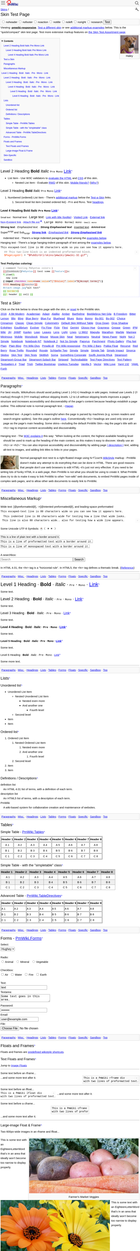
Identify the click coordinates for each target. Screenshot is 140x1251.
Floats (72, 376)
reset (73, 307)
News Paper (109, 335)
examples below (96, 236)
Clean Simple (34, 321)
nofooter (28, 22)
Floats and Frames (13, 141)
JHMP (17, 330)
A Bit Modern (16, 312)
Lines (73, 330)
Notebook (17, 339)
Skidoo (5, 353)
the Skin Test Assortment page (106, 32)
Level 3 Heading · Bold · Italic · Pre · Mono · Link (29, 82)
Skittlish (44, 353)
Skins (4, 9)
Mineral (24, 956)
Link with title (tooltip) (58, 215)
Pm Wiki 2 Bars (92, 344)
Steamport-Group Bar (14, 357)
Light (65, 330)
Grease (116, 325)
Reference (127, 564)
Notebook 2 (51, 339)
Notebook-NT (33, 339)
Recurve (125, 344)
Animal (9, 956)
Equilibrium (21, 325)
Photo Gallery (116, 339)
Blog (20, 316)
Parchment (98, 339)
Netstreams (82, 335)
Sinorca (130, 348)
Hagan (69, 404)
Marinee (131, 330)
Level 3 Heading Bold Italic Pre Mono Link (26, 50)
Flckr (57, 325)
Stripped (63, 357)
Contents (8, 41)
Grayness (103, 325)
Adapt (45, 312)
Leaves (46, 330)
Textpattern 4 (8, 362)
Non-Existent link (11, 220)
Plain (4, 344)
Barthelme (78, 312)
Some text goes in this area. (26, 993)
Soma (54, 353)
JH (9, 330)
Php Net (131, 339)
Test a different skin (49, 27)
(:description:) (115, 443)
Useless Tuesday (68, 362)
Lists (6, 100)
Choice (121, 316)
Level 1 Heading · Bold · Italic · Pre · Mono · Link (24, 73)
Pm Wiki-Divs (32, 344)
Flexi (65, 325)
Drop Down (102, 321)
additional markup (66, 196)
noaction (43, 22)
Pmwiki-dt (48, 344)
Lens (56, 330)
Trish (30, 362)
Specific (83, 376)
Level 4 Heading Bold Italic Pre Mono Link (28, 55)
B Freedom (120, 312)
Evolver (34, 325)
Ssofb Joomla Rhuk (100, 353)
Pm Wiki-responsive (68, 344)
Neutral (95, 335)
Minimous (6, 335)
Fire (31, 969)
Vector (98, 362)
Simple (84, 348)
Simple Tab (97, 348)
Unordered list (13, 105)
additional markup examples (87, 27)
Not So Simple (68, 339)
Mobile (19, 335)
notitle (57, 22)
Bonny (89, 316)
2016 (4, 312)
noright (82, 22)
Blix (13, 316)
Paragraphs (9, 64)
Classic (19, 321)
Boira (79, 316)
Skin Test (16, 353)
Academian (33, 312)
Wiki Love (110, 362)
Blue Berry (32, 316)
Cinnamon (7, 321)
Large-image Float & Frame (19, 150)
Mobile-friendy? (79, 182)
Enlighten (6, 325)
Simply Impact (115, 348)
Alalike (56, 312)
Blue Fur (46, 316)
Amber (66, 312)
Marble (120, 330)
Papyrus (85, 339)
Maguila (95, 330)
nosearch (96, 22)
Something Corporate (73, 353)
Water (18, 969)
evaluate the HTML (59, 177)
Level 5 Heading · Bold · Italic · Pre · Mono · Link (33, 91)
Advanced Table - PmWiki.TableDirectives (26, 132)
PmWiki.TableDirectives (44, 890)
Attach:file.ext (31, 220)
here (63, 417)
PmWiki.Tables (33, 826)
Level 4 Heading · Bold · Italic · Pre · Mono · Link (31, 87)
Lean (37, 330)
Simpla (74, 348)
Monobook (31, 335)
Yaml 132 (123, 362)
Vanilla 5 (86, 362)
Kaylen (27, 330)
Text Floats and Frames (17, 146)
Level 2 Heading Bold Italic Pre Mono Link (24, 45)
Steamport (121, 353)
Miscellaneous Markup (14, 68)
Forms (62, 376)
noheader (11, 22)
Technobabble (79, 357)
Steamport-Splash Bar (42, 357)
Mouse (44, 335)
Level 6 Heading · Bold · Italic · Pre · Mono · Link (35, 96)
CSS (80, 177)
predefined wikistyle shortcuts (46, 1047)
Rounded (31, 348)
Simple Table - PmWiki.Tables (20, 123)
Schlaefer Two (58, 348)
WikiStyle (108, 456)
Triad (22, 362)
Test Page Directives (102, 357)
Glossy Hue (88, 325)
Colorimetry (52, 321)
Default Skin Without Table (77, 321)
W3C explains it (33, 434)
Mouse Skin (57, 335)
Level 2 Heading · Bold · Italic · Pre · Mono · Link (27, 77)
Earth (43, 969)
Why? (94, 182)
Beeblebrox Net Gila (99, 312)
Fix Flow (46, 325)
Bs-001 (99, 316)
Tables (7, 118)
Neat (70, 335)
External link (97, 215)
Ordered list (11, 109)
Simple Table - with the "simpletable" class (26, 128)
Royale (43, 348)
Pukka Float (111, 344)
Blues (70, 316)
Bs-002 (110, 316)
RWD (52, 182)
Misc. (21, 376)
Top (105, 376)
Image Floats (19, 1061)
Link (67, 171)
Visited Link (81, 215)
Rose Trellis (16, 348)
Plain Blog (15, 344)
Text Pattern (124, 357)
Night (123, 335)
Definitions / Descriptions (18, 114)
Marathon (107, 330)
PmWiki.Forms (28, 932)
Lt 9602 (83, 330)
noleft (69, 22)
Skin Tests (31, 353)
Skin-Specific (10, 155)
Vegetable (42, 956)
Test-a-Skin (97, 196)
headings (98, 201)
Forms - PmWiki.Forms (15, 137)
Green (126, 325)
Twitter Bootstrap (45, 362)
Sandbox (8, 160)
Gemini (74, 325)
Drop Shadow (119, 321)
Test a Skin (9, 59)
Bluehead (59, 316)
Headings (32, 376)
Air (6, 969)
